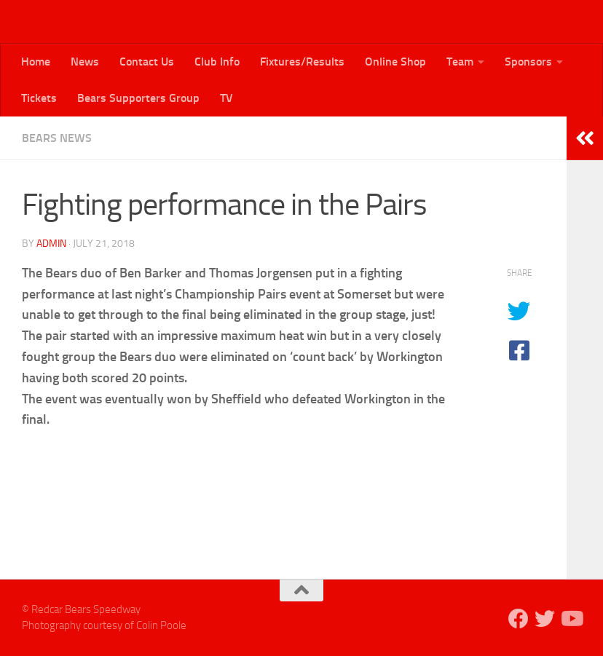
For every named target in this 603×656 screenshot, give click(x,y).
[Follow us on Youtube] (571, 619)
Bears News (57, 138)
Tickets (39, 98)
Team (459, 61)
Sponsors (528, 61)
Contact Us (146, 61)
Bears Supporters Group (138, 98)
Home (35, 61)
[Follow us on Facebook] (518, 619)
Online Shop (395, 61)
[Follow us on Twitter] (545, 619)
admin (51, 243)
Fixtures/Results (302, 61)
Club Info (217, 61)
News (85, 61)
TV (226, 98)
